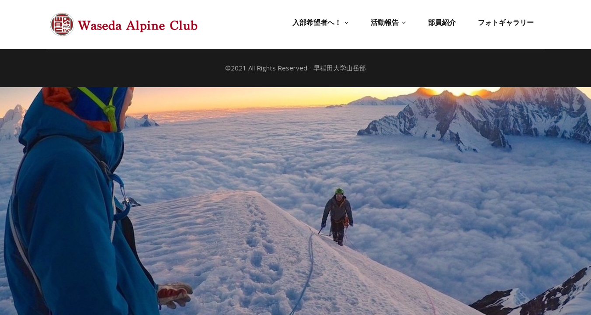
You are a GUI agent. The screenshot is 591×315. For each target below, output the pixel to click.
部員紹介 (442, 22)
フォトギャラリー (506, 22)
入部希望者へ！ (320, 22)
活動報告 (388, 22)
